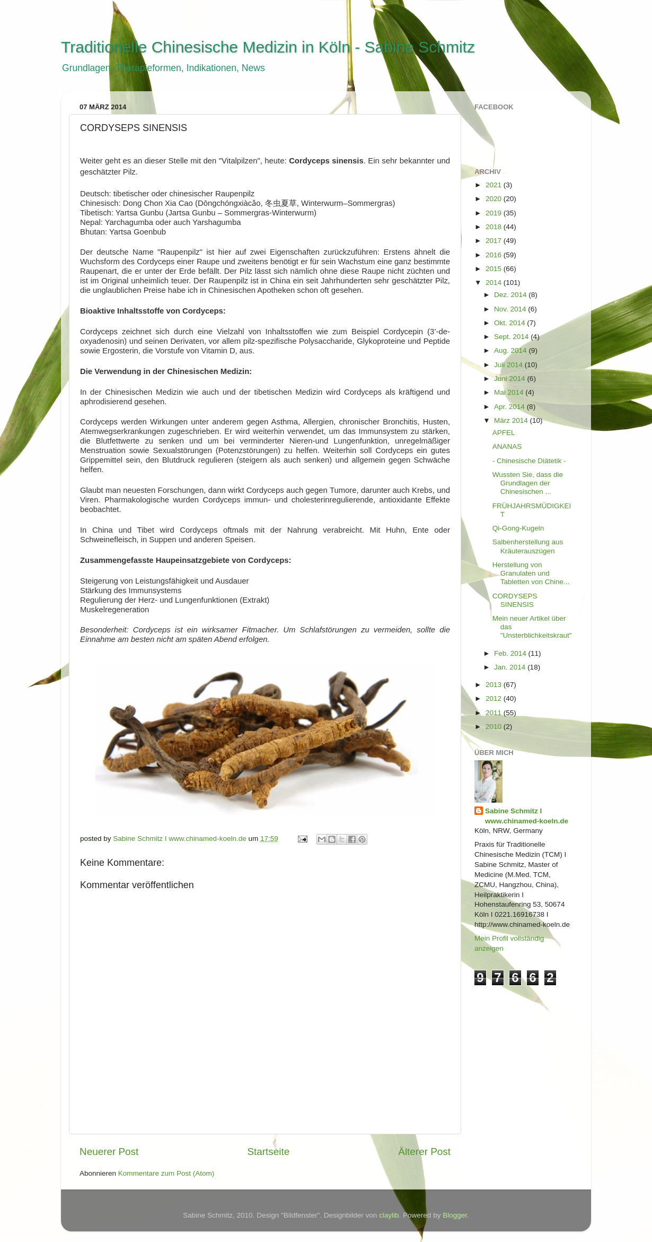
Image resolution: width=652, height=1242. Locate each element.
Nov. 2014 (511, 309)
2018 (495, 227)
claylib (389, 1215)
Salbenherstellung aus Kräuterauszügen (527, 546)
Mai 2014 (509, 392)
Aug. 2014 (511, 350)
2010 (495, 727)
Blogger (455, 1215)
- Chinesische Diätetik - (529, 461)
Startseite (268, 1151)
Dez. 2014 (511, 295)
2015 (495, 269)
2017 (495, 241)
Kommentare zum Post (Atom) (166, 1173)
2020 (495, 199)
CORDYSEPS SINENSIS (515, 600)
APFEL (503, 433)
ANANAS (507, 446)
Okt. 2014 (510, 323)
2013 (495, 685)
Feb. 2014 (511, 653)
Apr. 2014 (510, 407)
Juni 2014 (510, 379)
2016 (495, 255)
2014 (495, 282)
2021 (495, 185)
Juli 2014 (509, 365)
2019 (495, 213)
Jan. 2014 (510, 667)
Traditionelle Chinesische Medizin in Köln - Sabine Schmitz (268, 47)
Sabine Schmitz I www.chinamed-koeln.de (526, 816)
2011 (495, 713)
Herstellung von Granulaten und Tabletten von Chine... (531, 573)
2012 (495, 698)
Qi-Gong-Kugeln (518, 528)
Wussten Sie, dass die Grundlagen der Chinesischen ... (527, 483)
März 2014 (512, 420)
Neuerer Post (109, 1151)
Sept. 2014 (512, 337)
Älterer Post (424, 1151)
